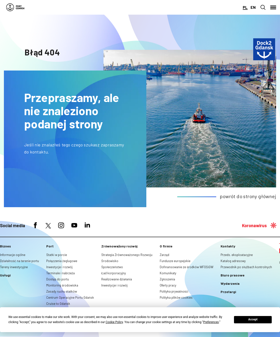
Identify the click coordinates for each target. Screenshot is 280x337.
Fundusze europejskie (175, 261)
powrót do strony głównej (248, 196)
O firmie (166, 246)
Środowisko (109, 261)
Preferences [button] (211, 322)
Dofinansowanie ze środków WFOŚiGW (186, 267)
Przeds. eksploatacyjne (237, 255)
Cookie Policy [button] (114, 322)
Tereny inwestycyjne (14, 267)
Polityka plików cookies (176, 297)
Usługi (5, 275)
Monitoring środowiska (62, 285)
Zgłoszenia (167, 279)
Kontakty (228, 246)
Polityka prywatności (174, 291)
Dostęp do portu (57, 279)
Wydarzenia (230, 283)
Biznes (5, 246)
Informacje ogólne (12, 255)
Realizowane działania (116, 279)
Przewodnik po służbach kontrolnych (246, 267)
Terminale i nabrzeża (60, 273)
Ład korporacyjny (113, 273)
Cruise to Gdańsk (58, 304)
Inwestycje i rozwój (59, 267)
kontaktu (39, 151)
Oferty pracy (168, 285)
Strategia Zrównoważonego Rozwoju (126, 255)
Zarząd (164, 255)
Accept (253, 319)
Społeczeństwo (112, 267)
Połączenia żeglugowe (61, 261)
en (253, 7)
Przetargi (228, 292)
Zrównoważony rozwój (119, 246)
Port (50, 246)
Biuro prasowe (232, 275)
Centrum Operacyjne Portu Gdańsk (70, 297)
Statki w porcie (56, 255)
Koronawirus (254, 225)
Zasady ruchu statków (61, 291)
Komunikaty (168, 273)
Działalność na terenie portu (19, 261)
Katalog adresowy (233, 261)
